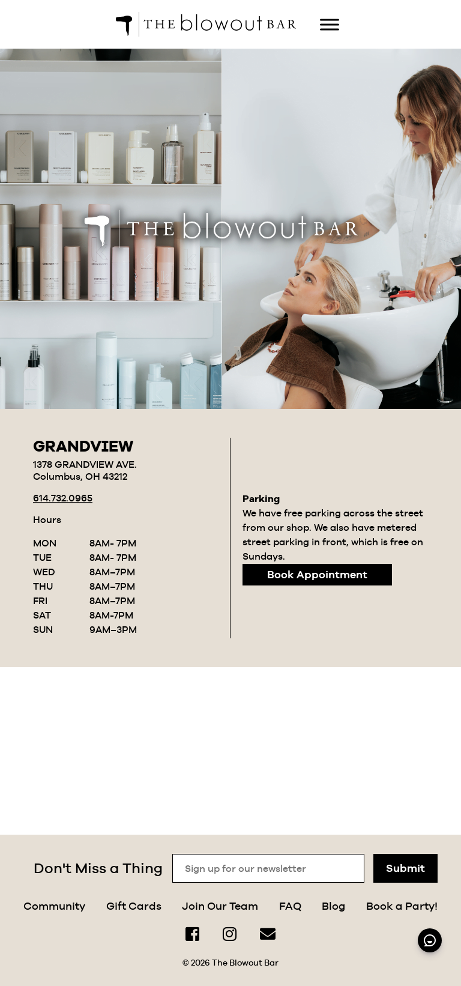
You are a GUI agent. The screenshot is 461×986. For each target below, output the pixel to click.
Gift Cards (133, 906)
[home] (206, 24)
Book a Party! (402, 906)
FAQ (290, 906)
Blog (333, 906)
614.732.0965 (62, 498)
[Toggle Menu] (329, 24)
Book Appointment (317, 574)
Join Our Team (220, 906)
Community (54, 906)
